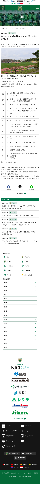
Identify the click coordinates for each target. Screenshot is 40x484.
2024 (5, 291)
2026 (5, 282)
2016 (5, 323)
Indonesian (24, 467)
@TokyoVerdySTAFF (9, 431)
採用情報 (36, 473)
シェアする (8, 189)
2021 (5, 303)
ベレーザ (9, 261)
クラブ (26, 261)
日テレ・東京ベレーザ (2, 7)
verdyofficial (7, 426)
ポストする (20, 189)
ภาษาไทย (15, 467)
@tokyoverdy (7, 441)
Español (23, 464)
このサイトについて (15, 473)
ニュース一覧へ (18, 193)
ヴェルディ (13, 33)
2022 (5, 299)
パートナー (27, 270)
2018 (5, 315)
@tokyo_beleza (27, 431)
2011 (5, 344)
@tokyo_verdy (7, 436)
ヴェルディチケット (30, 453)
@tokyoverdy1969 (8, 446)
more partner (18, 418)
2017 (5, 319)
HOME (2, 28)
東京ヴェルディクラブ (14, 453)
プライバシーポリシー (27, 473)
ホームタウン (10, 266)
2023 (5, 295)
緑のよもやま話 (28, 275)
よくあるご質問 (5, 473)
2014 (5, 331)
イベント (9, 275)
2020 (5, 307)
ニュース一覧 (9, 28)
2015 (5, 327)
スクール (9, 270)
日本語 (6, 464)
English (14, 464)
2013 (5, 335)
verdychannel (26, 426)
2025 (5, 286)
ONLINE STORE (21, 457)
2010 (5, 348)
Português (33, 464)
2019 (5, 311)
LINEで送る (31, 189)
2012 (5, 340)
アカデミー (27, 266)
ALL (8, 257)
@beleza (25, 441)
